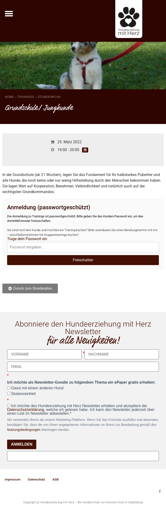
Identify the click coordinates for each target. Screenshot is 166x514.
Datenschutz (36, 479)
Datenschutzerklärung (25, 410)
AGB (55, 479)
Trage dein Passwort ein (27, 239)
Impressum (12, 479)
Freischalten (83, 260)
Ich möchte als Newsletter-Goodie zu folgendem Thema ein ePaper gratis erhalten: (81, 382)
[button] (9, 13)
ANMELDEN (21, 444)
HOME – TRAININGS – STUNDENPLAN (32, 97)
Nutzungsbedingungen (23, 430)
